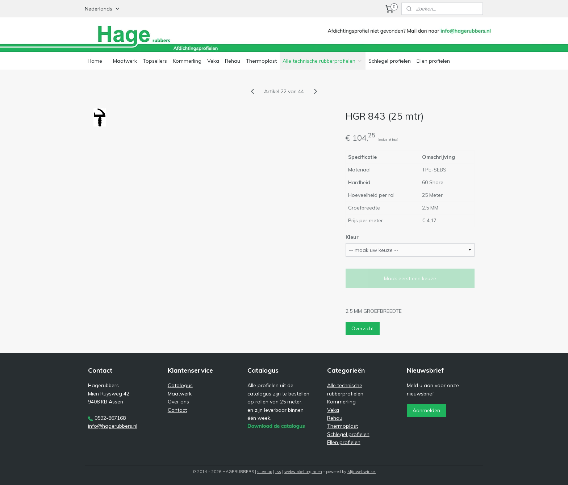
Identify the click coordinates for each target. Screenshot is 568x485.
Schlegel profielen (389, 61)
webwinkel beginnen (303, 471)
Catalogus (180, 385)
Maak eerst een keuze (410, 278)
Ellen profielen (433, 61)
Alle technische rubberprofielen (323, 61)
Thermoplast (261, 61)
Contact (177, 410)
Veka (213, 61)
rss (278, 471)
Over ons (178, 401)
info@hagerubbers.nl (112, 426)
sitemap (264, 471)
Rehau (232, 61)
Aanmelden (426, 410)
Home (95, 61)
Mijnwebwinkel (361, 471)
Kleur (352, 237)
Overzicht (362, 328)
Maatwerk (125, 61)
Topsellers (155, 61)
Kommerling (187, 61)
